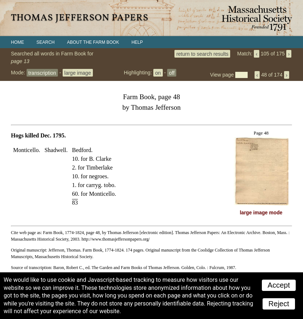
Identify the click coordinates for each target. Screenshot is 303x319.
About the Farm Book (93, 42)
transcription (42, 72)
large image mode (261, 212)
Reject (278, 304)
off (171, 72)
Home (17, 42)
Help (137, 42)
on (158, 72)
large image (77, 72)
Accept (279, 285)
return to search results (202, 54)
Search (45, 42)
